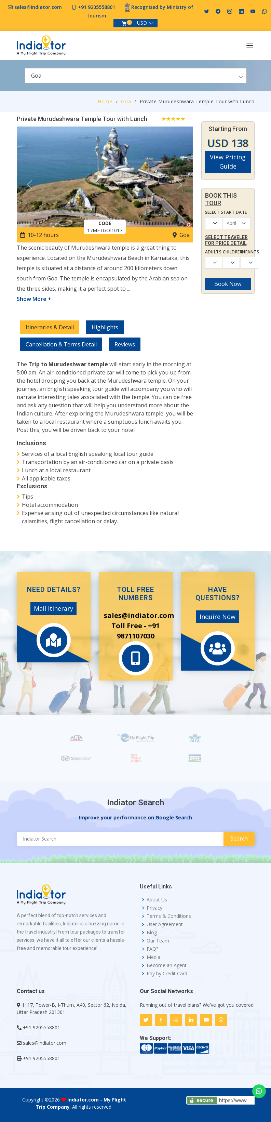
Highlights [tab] (105, 327)
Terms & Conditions (169, 916)
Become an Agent (167, 965)
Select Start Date (226, 212)
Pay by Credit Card (167, 973)
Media (153, 957)
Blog (152, 932)
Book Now (227, 284)
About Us (157, 899)
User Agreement (165, 924)
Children (228, 252)
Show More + (34, 299)
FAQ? (152, 949)
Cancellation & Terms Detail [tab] (61, 344)
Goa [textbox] (36, 75)
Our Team (158, 940)
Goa (126, 101)
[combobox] (136, 75)
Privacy (154, 908)
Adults (210, 252)
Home (105, 101)
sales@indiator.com (38, 7)
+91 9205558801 (96, 7)
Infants (246, 252)
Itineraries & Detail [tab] (50, 327)
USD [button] (142, 22)
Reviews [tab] (124, 344)
